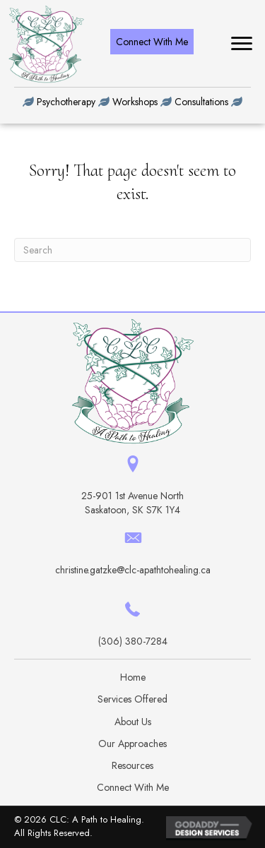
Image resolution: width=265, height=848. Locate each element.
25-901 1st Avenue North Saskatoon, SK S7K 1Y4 (132, 503)
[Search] (132, 250)
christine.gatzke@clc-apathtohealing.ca (133, 570)
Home (133, 677)
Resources (132, 765)
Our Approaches (132, 743)
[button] (152, 41)
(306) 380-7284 (132, 641)
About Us (132, 722)
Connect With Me (133, 787)
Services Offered (132, 699)
